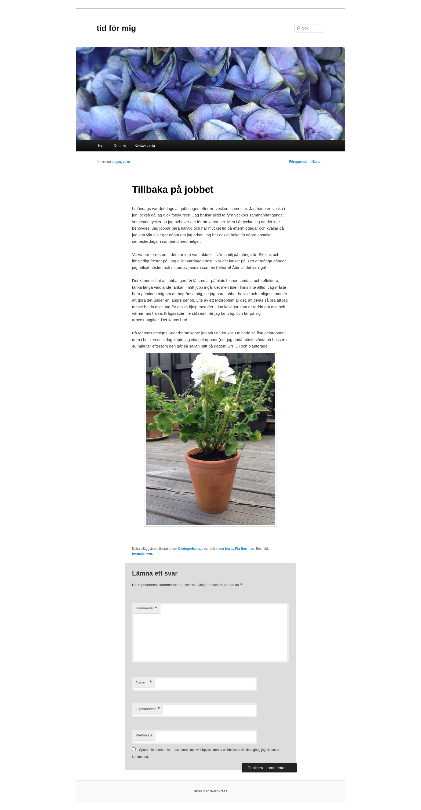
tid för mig (116, 28)
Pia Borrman (244, 549)
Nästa (317, 162)
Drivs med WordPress (210, 791)
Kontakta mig (145, 145)
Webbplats (144, 735)
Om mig (120, 145)
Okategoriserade (191, 549)
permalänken (142, 553)
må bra (224, 549)
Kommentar (146, 608)
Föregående (296, 162)
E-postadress (148, 709)
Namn (144, 682)
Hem (101, 145)
